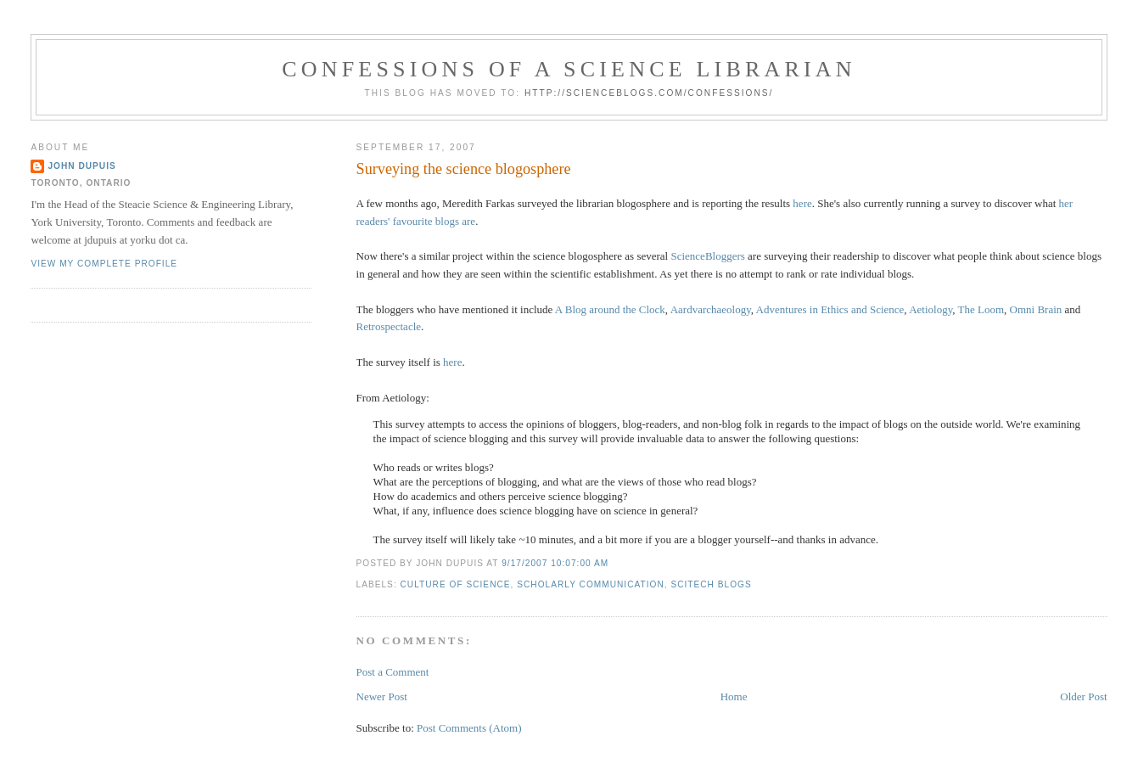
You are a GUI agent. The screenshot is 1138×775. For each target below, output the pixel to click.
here (802, 203)
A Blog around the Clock (610, 309)
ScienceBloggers (707, 256)
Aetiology (930, 309)
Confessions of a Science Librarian (569, 69)
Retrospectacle (389, 326)
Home (734, 696)
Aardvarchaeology (710, 309)
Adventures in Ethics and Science (830, 309)
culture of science (456, 584)
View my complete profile (104, 263)
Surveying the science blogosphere (463, 168)
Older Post (1083, 696)
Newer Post (381, 696)
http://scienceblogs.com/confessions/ (649, 93)
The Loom (981, 309)
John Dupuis (81, 166)
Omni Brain (1036, 309)
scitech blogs (710, 584)
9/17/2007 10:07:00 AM (555, 563)
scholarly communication (590, 584)
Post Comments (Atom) (469, 728)
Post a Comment (392, 671)
